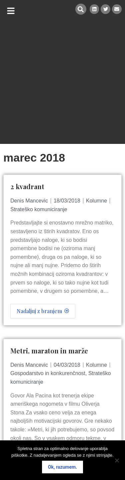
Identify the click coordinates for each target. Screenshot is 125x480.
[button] (11, 11)
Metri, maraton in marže (49, 350)
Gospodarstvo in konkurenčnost (47, 373)
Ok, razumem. (62, 467)
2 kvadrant (27, 186)
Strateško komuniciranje (38, 209)
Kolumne (96, 201)
